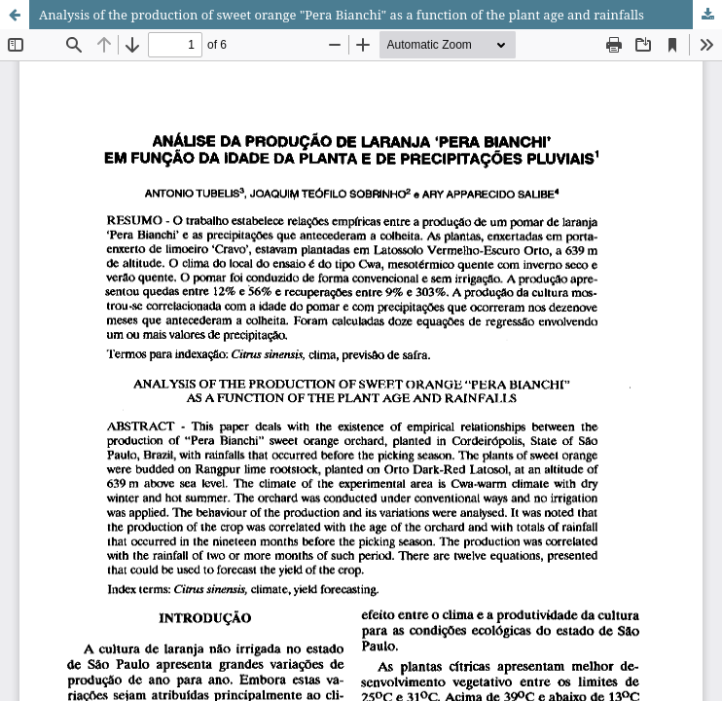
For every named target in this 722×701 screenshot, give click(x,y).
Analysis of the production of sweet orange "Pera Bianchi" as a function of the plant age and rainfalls (341, 14)
